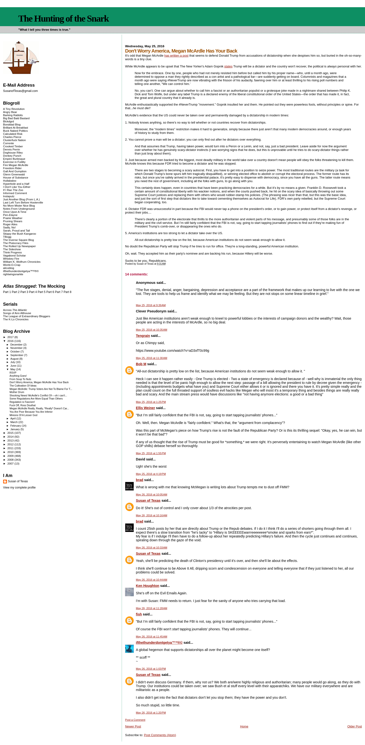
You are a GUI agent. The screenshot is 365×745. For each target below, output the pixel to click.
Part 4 (33, 292)
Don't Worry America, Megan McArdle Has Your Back (39, 382)
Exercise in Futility (14, 161)
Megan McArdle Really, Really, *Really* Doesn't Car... (39, 408)
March (14, 422)
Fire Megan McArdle (15, 165)
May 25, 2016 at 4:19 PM (151, 473)
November (16, 347)
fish (139, 614)
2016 (10, 340)
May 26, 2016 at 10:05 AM (151, 494)
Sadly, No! (9, 227)
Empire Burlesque (14, 158)
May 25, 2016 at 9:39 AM (151, 305)
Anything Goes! (18, 376)
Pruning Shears (12, 221)
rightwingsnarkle (13, 274)
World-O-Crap (11, 264)
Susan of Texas (148, 500)
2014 (10, 436)
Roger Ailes (10, 224)
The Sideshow (12, 249)
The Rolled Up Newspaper (19, 246)
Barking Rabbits (13, 115)
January (15, 429)
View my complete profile (19, 487)
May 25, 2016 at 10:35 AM (151, 329)
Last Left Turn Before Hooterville (23, 202)
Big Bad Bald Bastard (16, 118)
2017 (10, 337)
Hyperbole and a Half (16, 183)
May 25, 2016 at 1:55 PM (151, 453)
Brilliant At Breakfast (15, 127)
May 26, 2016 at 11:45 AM (151, 636)
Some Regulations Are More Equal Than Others (36, 398)
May (13, 369)
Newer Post (133, 726)
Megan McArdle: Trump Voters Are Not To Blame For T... (41, 389)
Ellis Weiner (145, 408)
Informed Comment (15, 193)
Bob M (141, 364)
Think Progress (12, 252)
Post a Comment (135, 719)
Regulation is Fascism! (22, 402)
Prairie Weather (12, 218)
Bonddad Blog (12, 124)
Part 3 (24, 292)
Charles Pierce (12, 136)
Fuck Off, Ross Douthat (23, 405)
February (16, 425)
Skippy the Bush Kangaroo (19, 233)
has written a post (176, 55)
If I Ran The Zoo (13, 189)
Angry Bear (10, 111)
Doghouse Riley (13, 152)
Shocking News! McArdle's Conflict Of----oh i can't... (38, 395)
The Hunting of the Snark (63, 18)
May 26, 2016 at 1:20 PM (151, 712)
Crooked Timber (13, 146)
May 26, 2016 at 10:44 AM (151, 579)
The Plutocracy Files (15, 242)
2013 (10, 440)
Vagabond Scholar (14, 255)
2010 (10, 451)
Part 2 (16, 292)
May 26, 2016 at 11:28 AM (151, 608)
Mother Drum (17, 392)
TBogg (7, 236)
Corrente (8, 143)
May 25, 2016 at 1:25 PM (151, 401)
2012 (10, 444)
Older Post (354, 726)
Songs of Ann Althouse (17, 313)
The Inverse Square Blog (18, 239)
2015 (10, 432)
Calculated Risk (13, 133)
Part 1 (7, 292)
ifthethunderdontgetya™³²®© (159, 642)
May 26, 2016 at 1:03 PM (151, 668)
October (15, 351)
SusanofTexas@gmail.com (20, 91)
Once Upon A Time (14, 211)
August (14, 358)
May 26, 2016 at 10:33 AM (151, 547)
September (17, 355)
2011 (10, 448)
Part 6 (50, 292)
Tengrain (143, 336)
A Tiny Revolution (14, 108)
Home (244, 726)
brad (139, 480)
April (13, 418)
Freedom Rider (12, 168)
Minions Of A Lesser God (23, 415)
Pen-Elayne (10, 214)
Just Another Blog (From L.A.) (21, 199)
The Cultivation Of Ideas (23, 385)
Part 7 (59, 292)
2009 (10, 455)
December (16, 344)
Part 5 (42, 292)
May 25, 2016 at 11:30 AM (151, 358)
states (228, 66)
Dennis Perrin (11, 149)
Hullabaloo (9, 180)
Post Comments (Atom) (160, 735)
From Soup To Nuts (20, 379)
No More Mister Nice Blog (19, 205)
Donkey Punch (12, 155)
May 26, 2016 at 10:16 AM (151, 515)
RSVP (13, 372)
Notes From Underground (19, 208)
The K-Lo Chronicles (16, 319)
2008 (10, 459)
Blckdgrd (8, 121)
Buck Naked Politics (15, 130)
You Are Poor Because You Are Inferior (31, 412)
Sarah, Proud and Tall (16, 230)
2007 (10, 463)
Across (15, 309)
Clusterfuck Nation (14, 140)
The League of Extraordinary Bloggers (26, 316)
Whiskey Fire (11, 258)
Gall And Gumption (14, 171)
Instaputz (8, 196)
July (13, 362)
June (13, 365)
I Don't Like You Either (16, 186)
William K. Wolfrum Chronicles (22, 261)
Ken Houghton (147, 586)
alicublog (8, 267)
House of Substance (15, 177)
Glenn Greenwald (14, 174)
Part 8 (68, 292)
